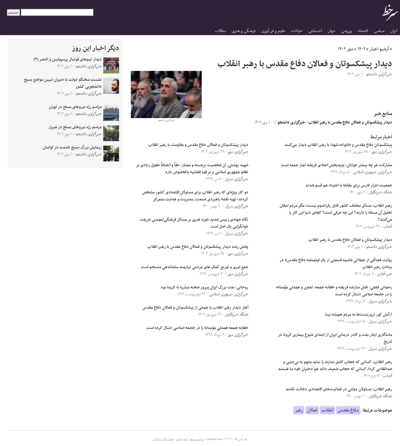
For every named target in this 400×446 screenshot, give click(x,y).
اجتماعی (315, 31)
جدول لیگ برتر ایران (163, 439)
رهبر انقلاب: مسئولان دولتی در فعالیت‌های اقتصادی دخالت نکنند (339, 389)
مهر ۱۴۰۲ (345, 49)
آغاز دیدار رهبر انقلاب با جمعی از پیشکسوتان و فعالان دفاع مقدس (195, 307)
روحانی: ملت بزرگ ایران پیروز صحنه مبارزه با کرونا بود (204, 287)
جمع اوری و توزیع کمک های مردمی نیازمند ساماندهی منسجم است (194, 267)
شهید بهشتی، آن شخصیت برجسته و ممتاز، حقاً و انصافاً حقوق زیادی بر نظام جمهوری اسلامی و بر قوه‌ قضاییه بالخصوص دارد (192, 169)
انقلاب (327, 410)
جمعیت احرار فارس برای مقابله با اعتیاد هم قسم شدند (348, 185)
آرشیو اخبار (379, 49)
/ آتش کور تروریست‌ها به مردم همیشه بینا (358, 314)
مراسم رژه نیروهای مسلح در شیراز (75, 127)
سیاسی (379, 31)
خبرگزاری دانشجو (289, 122)
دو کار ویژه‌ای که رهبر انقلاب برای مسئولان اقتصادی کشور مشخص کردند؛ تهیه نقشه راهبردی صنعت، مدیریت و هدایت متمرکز (195, 196)
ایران (393, 31)
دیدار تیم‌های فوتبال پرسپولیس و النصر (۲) (68, 59)
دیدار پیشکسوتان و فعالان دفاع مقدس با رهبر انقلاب (350, 122)
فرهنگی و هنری (244, 31)
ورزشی (346, 31)
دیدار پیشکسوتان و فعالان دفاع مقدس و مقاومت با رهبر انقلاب (198, 144)
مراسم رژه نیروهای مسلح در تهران (75, 107)
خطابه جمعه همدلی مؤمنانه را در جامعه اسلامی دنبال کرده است (197, 327)
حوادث (296, 31)
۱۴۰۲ (361, 49)
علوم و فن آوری (273, 31)
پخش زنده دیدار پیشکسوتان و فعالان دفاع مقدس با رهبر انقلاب (197, 246)
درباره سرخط (197, 439)
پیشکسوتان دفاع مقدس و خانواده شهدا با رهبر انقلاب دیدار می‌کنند (338, 144)
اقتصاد (363, 31)
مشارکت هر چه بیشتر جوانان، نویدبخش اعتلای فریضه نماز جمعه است (336, 165)
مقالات (220, 31)
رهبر (299, 410)
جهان (331, 31)
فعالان (312, 410)
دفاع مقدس (348, 410)
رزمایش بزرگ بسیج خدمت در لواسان (72, 147)
